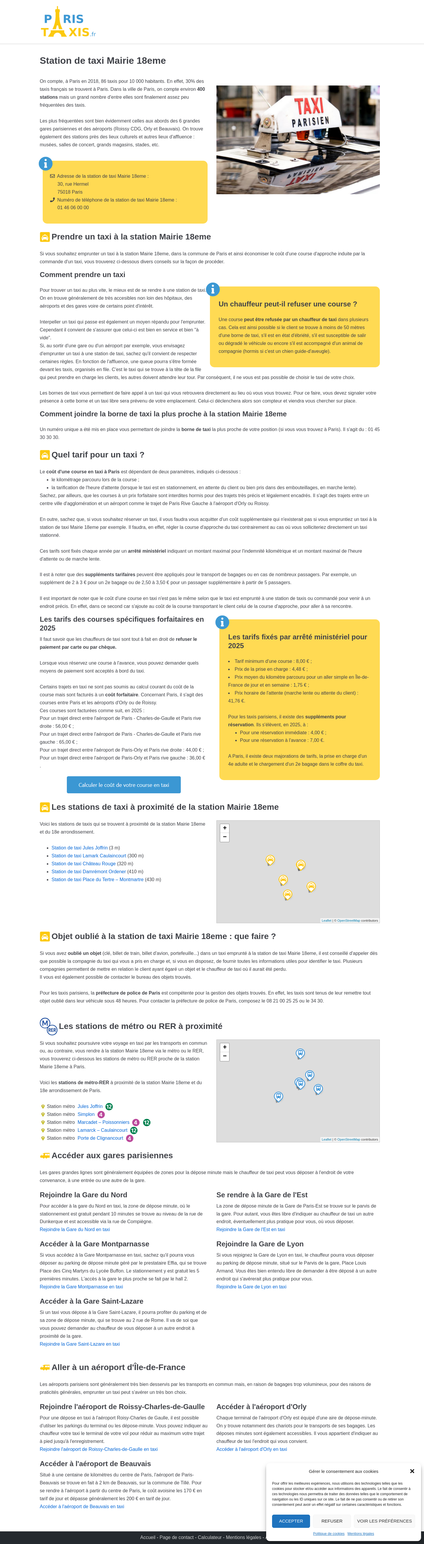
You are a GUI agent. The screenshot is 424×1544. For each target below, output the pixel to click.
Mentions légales (360, 1534)
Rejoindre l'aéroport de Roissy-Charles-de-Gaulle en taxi (99, 1449)
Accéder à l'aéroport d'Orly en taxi (251, 1449)
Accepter (291, 1520)
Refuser (332, 1520)
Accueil (148, 1537)
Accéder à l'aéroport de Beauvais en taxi (82, 1506)
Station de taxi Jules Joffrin (80, 847)
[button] (412, 1471)
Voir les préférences (384, 1520)
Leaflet (327, 920)
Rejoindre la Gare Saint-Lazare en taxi (80, 1344)
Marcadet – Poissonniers (103, 1122)
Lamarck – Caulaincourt (101, 1130)
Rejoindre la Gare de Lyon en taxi (251, 1286)
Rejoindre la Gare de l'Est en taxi (250, 1229)
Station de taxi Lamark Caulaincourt (89, 855)
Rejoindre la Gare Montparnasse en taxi (81, 1286)
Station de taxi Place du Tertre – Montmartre (98, 879)
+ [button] (225, 828)
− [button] (225, 837)
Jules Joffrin (89, 1106)
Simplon (85, 1114)
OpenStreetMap (348, 920)
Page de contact (177, 1537)
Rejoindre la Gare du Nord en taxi (75, 1229)
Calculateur (210, 1537)
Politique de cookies (329, 1534)
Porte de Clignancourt (99, 1138)
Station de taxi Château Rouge (84, 863)
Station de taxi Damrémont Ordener (89, 871)
